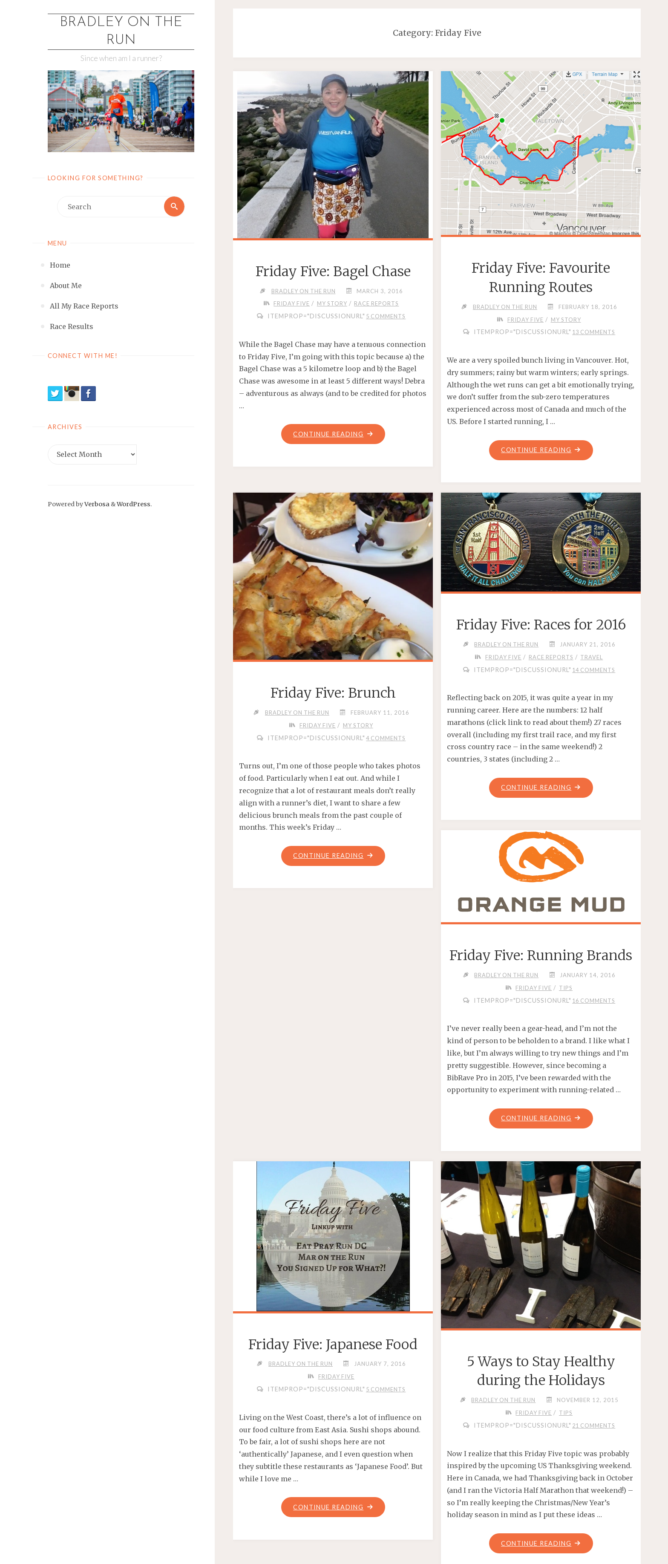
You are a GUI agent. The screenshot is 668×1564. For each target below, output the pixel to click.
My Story (332, 303)
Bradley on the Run (121, 31)
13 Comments (593, 332)
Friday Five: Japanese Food (333, 1344)
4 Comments (385, 738)
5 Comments (385, 316)
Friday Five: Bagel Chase (333, 271)
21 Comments (593, 1426)
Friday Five (291, 303)
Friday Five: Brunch (333, 693)
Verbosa (96, 504)
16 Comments (593, 1000)
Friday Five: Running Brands (540, 955)
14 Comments (593, 670)
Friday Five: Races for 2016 (541, 624)
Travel (592, 657)
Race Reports (377, 303)
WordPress (133, 504)
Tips (566, 988)
